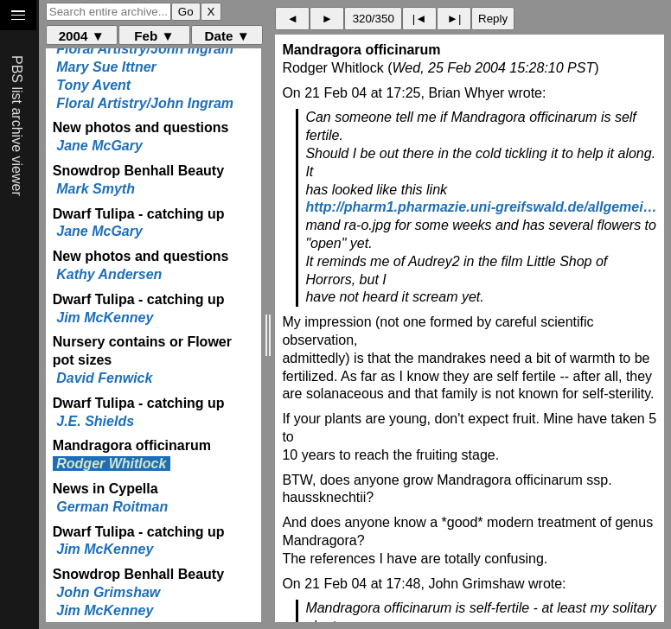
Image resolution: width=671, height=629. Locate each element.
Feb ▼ (154, 36)
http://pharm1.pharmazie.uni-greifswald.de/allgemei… (480, 207)
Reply (493, 18)
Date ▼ (227, 36)
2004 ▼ (82, 36)
